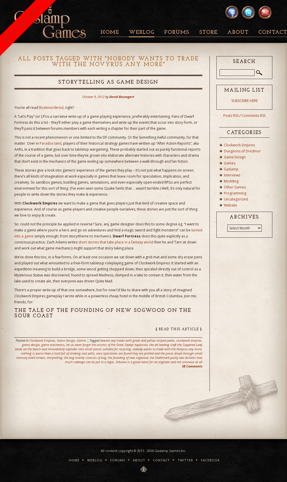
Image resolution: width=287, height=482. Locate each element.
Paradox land (50, 143)
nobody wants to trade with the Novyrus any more (167, 349)
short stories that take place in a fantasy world (115, 242)
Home (109, 32)
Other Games (235, 187)
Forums (176, 32)
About (238, 32)
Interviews (232, 175)
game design (31, 345)
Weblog (141, 32)
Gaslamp (231, 169)
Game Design (66, 340)
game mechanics (53, 345)
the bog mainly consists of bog (85, 357)
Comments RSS (253, 115)
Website (230, 205)
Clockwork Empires (42, 340)
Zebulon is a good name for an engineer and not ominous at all (159, 362)
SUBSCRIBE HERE (244, 100)
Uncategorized (236, 199)
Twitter (185, 460)
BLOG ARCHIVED (21, 24)
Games (81, 340)
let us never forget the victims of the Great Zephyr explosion (107, 345)
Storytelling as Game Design (108, 82)
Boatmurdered (51, 107)
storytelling (54, 357)
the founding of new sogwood (128, 357)
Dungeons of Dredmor (242, 151)
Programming (235, 193)
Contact (161, 460)
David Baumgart (121, 97)
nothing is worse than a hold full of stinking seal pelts (57, 353)
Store (208, 32)
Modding (231, 181)
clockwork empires (188, 340)
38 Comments (192, 366)
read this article (179, 329)
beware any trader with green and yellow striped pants (137, 340)
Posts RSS (230, 115)
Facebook (210, 460)
